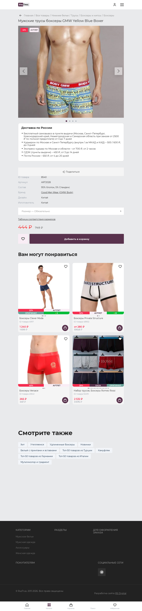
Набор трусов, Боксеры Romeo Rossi (94, 390)
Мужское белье (25, 498)
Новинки (86, 444)
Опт (56, 498)
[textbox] (71, 211)
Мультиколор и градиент (35, 462)
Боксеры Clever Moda (31, 318)
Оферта (20, 553)
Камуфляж (104, 450)
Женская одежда (25, 514)
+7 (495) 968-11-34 (103, 506)
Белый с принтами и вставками (39, 450)
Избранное (114, 606)
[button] (23, 71)
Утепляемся (37, 444)
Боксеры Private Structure (88, 318)
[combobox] (71, 211)
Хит (23, 444)
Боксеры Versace (28, 390)
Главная (27, 608)
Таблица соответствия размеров (36, 219)
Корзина (70, 606)
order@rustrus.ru (102, 511)
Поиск (92, 608)
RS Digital (120, 593)
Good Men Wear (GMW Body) (57, 192)
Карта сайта (61, 537)
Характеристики (63, 509)
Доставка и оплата (26, 558)
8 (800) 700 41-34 (102, 500)
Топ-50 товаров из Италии (73, 456)
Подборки (60, 514)
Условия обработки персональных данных (40, 575)
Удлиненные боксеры (62, 444)
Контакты (59, 520)
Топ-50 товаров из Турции (77, 450)
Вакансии (59, 531)
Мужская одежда (25, 503)
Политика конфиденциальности (34, 569)
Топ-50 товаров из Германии (37, 456)
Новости (59, 525)
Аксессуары (22, 509)
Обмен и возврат (26, 564)
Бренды (58, 503)
